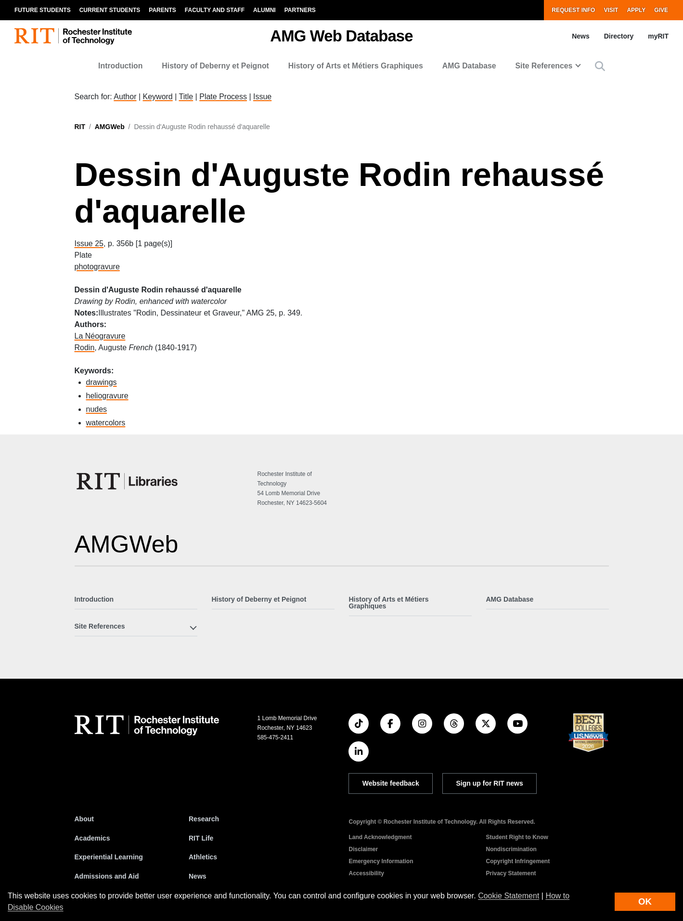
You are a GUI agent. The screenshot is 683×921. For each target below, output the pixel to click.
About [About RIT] (84, 819)
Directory (618, 36)
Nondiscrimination (511, 849)
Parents (162, 10)
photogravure (97, 267)
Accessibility (366, 873)
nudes (96, 409)
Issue (262, 96)
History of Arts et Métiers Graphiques (355, 66)
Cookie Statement (508, 896)
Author (125, 96)
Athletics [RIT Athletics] (203, 857)
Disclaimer (363, 849)
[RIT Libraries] (128, 481)
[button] (600, 66)
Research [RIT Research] (204, 819)
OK (645, 901)
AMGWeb (110, 127)
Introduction (120, 66)
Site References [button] (544, 66)
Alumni (264, 10)
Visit (611, 10)
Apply (636, 10)
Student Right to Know (517, 837)
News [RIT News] (197, 876)
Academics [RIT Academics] (92, 838)
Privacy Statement (511, 873)
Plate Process (223, 96)
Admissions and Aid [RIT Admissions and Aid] (107, 876)
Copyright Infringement (518, 861)
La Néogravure (100, 336)
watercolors (106, 423)
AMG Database (469, 66)
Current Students (110, 10)
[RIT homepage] (73, 36)
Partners (300, 10)
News (581, 36)
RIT (80, 127)
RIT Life (201, 838)
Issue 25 (89, 243)
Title (186, 96)
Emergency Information (380, 861)
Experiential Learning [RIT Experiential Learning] (109, 857)
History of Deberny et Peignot (215, 66)
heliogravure (107, 396)
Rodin (85, 347)
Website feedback (390, 783)
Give (661, 10)
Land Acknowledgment (380, 837)
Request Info (573, 10)
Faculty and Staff (215, 10)
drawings (101, 382)
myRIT (658, 36)
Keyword (158, 96)
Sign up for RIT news (489, 783)
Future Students (42, 10)
